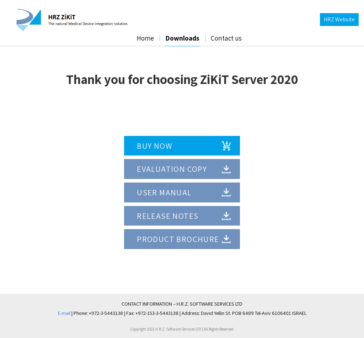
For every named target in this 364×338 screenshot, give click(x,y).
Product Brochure (178, 239)
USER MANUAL (164, 192)
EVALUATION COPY (172, 169)
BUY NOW (154, 146)
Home (145, 38)
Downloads (182, 38)
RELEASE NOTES (167, 216)
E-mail (64, 313)
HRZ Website (339, 19)
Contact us (226, 38)
